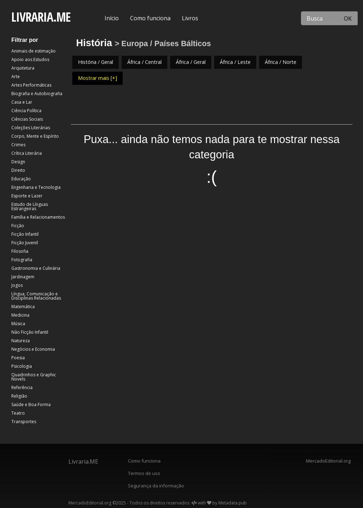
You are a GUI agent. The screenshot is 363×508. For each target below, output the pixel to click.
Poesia (18, 358)
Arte (15, 76)
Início (112, 18)
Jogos (17, 285)
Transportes (23, 422)
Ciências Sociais (27, 119)
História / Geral (95, 62)
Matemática (23, 307)
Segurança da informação (156, 485)
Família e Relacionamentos (38, 217)
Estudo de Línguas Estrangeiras (29, 206)
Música (18, 324)
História (94, 42)
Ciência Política (26, 111)
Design (18, 162)
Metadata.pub (232, 503)
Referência (22, 387)
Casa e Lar (21, 102)
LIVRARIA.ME (41, 17)
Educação (21, 179)
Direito (18, 170)
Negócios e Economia (33, 349)
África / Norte (280, 62)
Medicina (20, 315)
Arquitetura (22, 68)
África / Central (144, 62)
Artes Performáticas (31, 85)
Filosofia (19, 251)
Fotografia (21, 260)
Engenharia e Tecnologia (36, 187)
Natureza (20, 341)
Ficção (17, 226)
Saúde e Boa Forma (31, 405)
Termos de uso (144, 473)
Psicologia (21, 366)
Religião (19, 396)
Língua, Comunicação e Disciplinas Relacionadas (36, 296)
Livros (190, 18)
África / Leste (235, 62)
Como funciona (150, 18)
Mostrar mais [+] (97, 78)
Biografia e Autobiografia (36, 94)
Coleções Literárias (30, 128)
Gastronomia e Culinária (35, 268)
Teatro (18, 413)
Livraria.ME (83, 461)
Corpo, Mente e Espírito (35, 136)
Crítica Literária (26, 153)
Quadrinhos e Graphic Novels (33, 377)
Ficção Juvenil (24, 243)
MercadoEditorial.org (328, 461)
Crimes (18, 145)
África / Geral (191, 62)
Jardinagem (22, 277)
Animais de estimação (33, 51)
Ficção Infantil (25, 234)
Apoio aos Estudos (30, 59)
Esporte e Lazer (27, 196)
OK (348, 18)
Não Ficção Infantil (29, 332)
